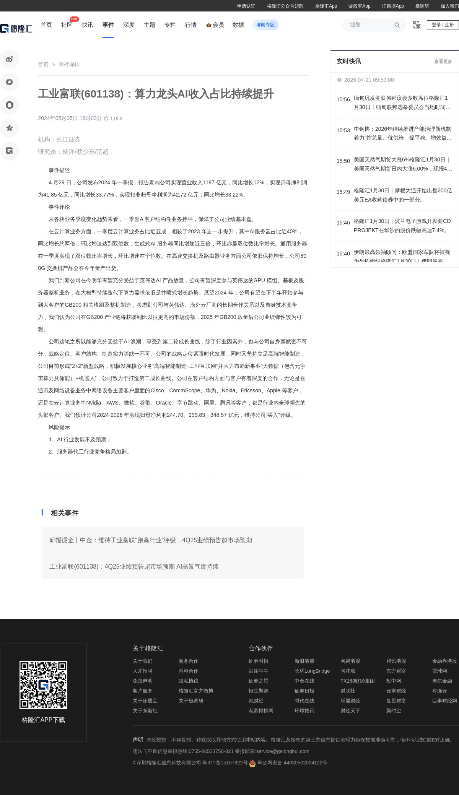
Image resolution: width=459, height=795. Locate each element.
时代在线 (304, 701)
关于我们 (143, 661)
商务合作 (189, 661)
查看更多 (443, 61)
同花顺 (347, 671)
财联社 (347, 691)
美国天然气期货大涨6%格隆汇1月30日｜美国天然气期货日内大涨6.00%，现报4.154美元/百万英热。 (402, 165)
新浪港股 (304, 661)
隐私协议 (189, 681)
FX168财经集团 (357, 681)
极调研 (422, 6)
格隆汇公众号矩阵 (285, 6)
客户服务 (143, 691)
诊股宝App (359, 6)
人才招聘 (143, 671)
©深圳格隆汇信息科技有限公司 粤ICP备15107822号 (191, 763)
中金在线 (304, 681)
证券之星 (259, 681)
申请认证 (246, 6)
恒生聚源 (259, 691)
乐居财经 (350, 701)
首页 (43, 65)
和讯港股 (396, 661)
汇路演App (393, 6)
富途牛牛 (259, 671)
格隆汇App (326, 6)
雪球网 (439, 671)
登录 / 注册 (443, 25)
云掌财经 (396, 691)
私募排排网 (261, 711)
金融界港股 (444, 661)
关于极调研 (191, 701)
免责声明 (143, 681)
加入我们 (450, 6)
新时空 (393, 711)
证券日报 (304, 691)
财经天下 (350, 711)
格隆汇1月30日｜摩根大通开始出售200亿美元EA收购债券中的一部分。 (403, 195)
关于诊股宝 (145, 701)
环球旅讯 (304, 711)
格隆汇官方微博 (196, 691)
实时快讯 (349, 61)
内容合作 (189, 671)
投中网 (393, 681)
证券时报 (259, 661)
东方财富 (396, 671)
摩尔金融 (442, 681)
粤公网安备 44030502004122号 (292, 763)
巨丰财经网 (444, 701)
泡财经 (256, 701)
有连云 (439, 691)
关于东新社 (145, 711)
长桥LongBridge (312, 671)
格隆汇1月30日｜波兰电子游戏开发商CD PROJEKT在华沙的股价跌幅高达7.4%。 (402, 225)
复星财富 (396, 701)
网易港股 (350, 661)
